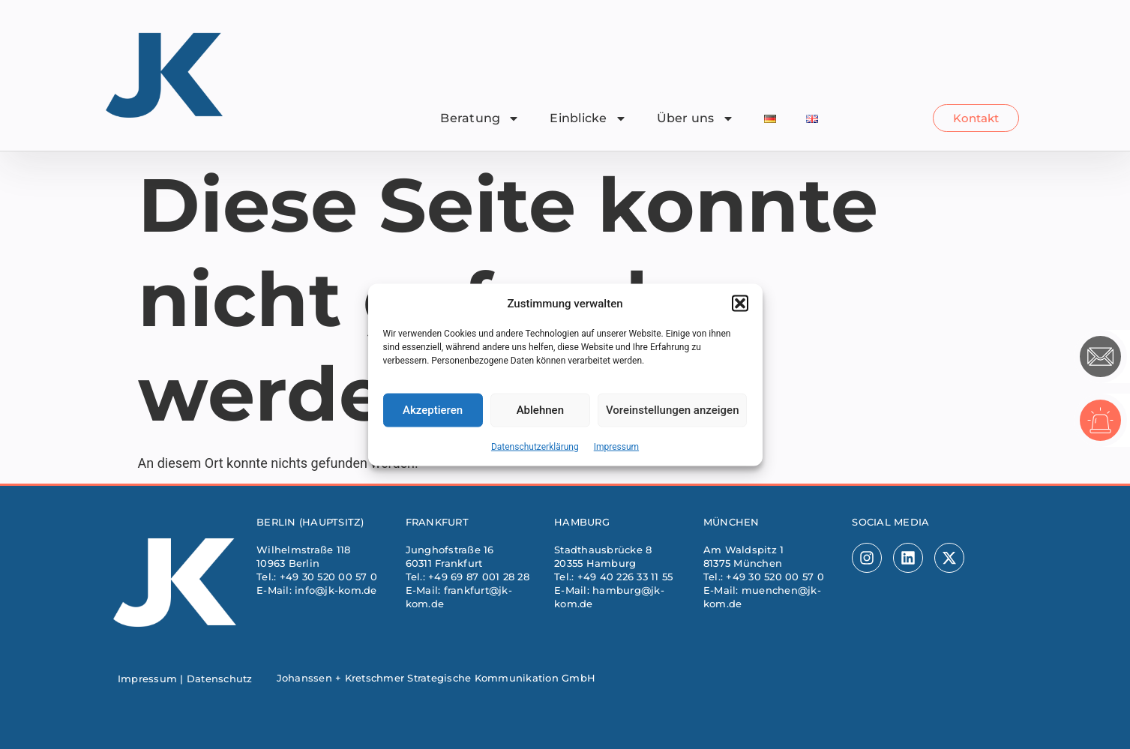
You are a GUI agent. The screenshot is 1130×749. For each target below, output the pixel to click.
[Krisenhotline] (1100, 420)
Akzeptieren (433, 414)
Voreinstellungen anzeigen (672, 414)
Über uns (695, 118)
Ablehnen (540, 414)
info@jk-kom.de (336, 590)
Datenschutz (220, 679)
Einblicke (588, 118)
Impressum (616, 450)
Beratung (480, 118)
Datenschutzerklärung (535, 450)
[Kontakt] (1100, 356)
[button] (740, 308)
